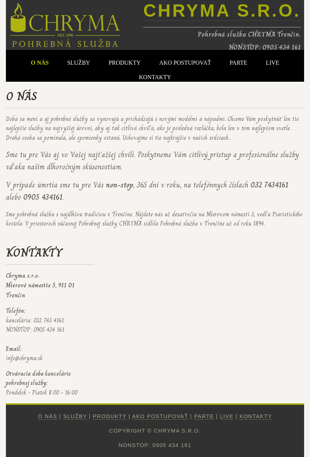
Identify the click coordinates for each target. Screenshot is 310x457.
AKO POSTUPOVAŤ (185, 63)
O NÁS (39, 63)
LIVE (272, 63)
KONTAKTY (155, 77)
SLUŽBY (78, 63)
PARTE (238, 63)
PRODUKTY (124, 63)
